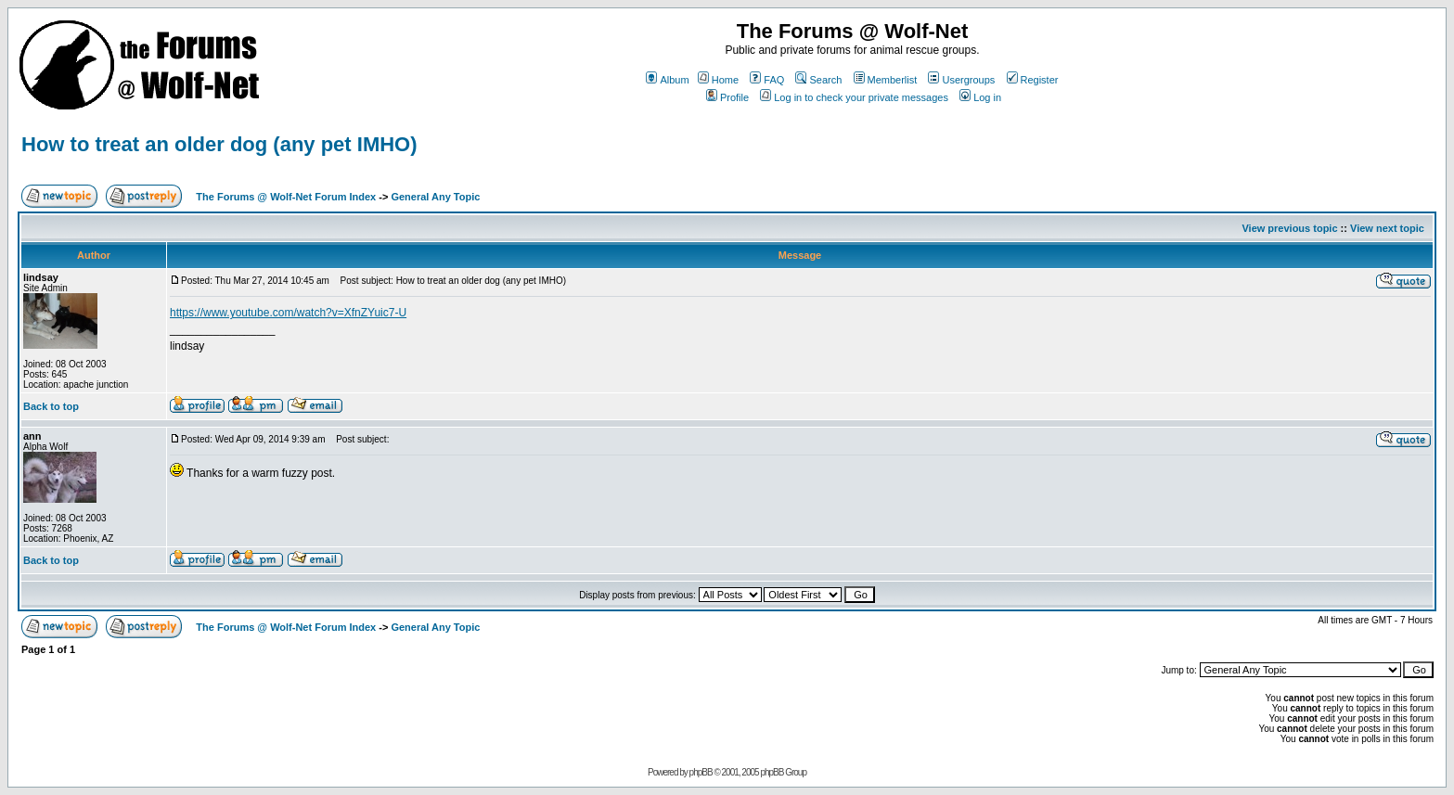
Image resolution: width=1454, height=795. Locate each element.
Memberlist (886, 79)
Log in (980, 97)
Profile (727, 97)
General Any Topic (435, 196)
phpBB (701, 772)
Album (667, 79)
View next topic (1387, 228)
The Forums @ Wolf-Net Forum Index (286, 196)
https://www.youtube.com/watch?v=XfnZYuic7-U (288, 312)
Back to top (51, 406)
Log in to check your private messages (854, 97)
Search (818, 79)
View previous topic (1289, 228)
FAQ (767, 79)
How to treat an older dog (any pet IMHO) (219, 144)
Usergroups (961, 79)
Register (1033, 79)
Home (718, 79)
